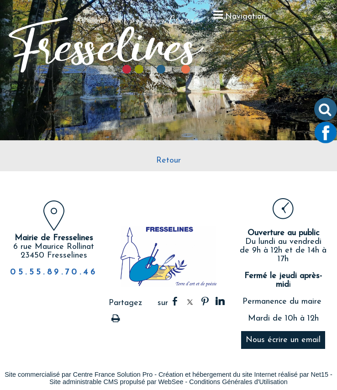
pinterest (205, 301)
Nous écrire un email (283, 340)
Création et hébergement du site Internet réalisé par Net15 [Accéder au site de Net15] (243, 374)
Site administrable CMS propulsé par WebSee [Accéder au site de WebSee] (116, 381)
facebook (175, 301)
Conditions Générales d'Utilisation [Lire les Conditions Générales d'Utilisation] (238, 381)
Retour (168, 160)
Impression (116, 316)
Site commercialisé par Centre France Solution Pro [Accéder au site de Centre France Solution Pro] (79, 374)
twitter (190, 301)
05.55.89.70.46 (53, 272)
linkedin (220, 301)
